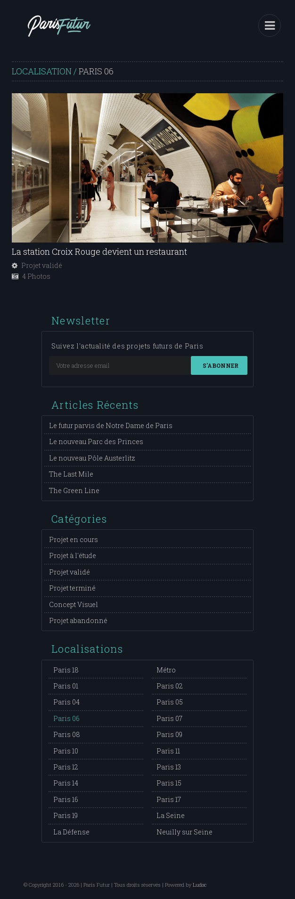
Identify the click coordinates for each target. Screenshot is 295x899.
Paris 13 (168, 766)
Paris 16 (65, 799)
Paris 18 (66, 669)
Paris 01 (65, 685)
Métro (166, 669)
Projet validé (69, 571)
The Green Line (74, 490)
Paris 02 (169, 685)
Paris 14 (65, 782)
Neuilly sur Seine (184, 831)
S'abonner (220, 365)
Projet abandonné (78, 620)
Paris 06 (66, 718)
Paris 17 (168, 799)
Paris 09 (169, 734)
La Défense (71, 831)
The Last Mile (71, 474)
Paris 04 (66, 701)
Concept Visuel (73, 604)
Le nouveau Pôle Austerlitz (92, 458)
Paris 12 (65, 766)
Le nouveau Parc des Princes (96, 441)
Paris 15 (168, 782)
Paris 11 (168, 750)
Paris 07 (169, 718)
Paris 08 (66, 734)
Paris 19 (65, 815)
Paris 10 (65, 750)
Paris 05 (169, 701)
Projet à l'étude (72, 555)
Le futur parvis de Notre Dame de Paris (110, 425)
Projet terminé (72, 587)
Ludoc (199, 884)
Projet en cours (73, 539)
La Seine (170, 815)
